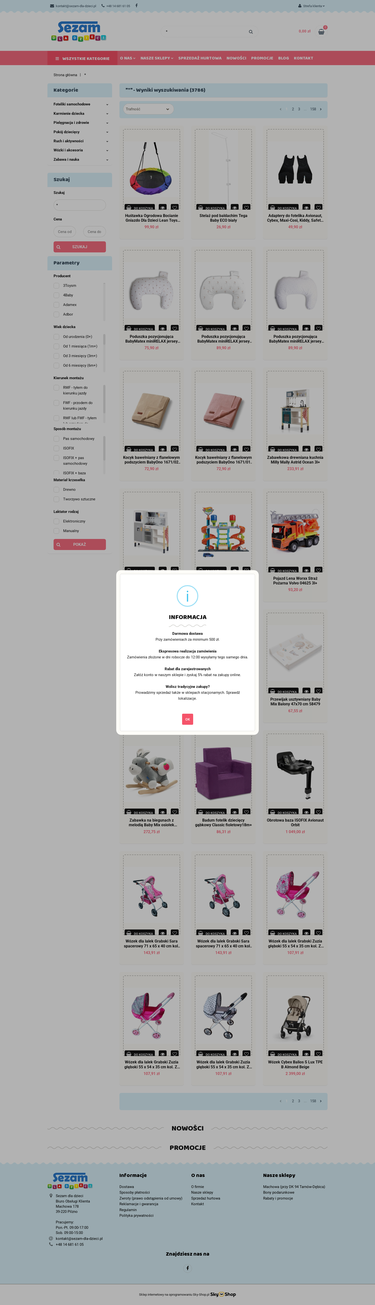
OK (187, 719)
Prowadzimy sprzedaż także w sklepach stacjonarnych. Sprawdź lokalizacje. (187, 695)
